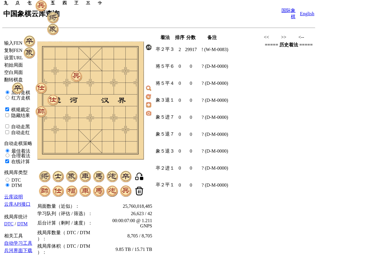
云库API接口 (17, 204)
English (307, 13)
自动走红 (20, 132)
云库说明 (13, 196)
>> (284, 37)
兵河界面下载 (18, 250)
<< (266, 37)
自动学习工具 (18, 243)
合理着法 (20, 155)
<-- (301, 37)
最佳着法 (20, 150)
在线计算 (20, 161)
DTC (15, 180)
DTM (16, 185)
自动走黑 (20, 126)
